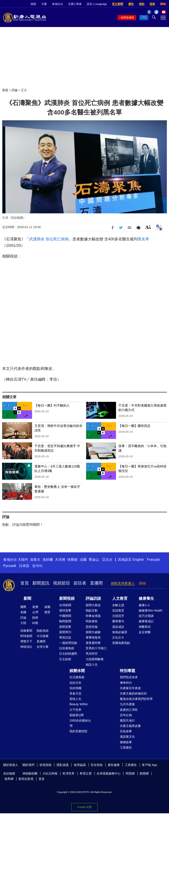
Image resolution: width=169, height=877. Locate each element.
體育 (47, 612)
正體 (71, 4)
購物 (163, 4)
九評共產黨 (127, 704)
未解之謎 (118, 605)
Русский (9, 566)
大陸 (23, 623)
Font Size (148, 227)
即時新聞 (26, 636)
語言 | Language (97, 4)
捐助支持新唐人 (123, 583)
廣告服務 (114, 765)
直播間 (96, 583)
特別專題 (127, 671)
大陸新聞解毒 (95, 659)
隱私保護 (63, 765)
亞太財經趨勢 (68, 653)
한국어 (37, 566)
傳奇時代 (126, 682)
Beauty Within (78, 704)
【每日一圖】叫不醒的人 (52, 405)
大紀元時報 (50, 773)
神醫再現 (145, 626)
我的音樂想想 (78, 731)
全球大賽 (42, 646)
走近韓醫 (145, 632)
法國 (83, 559)
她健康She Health (150, 610)
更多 (42, 779)
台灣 (35, 612)
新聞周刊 (65, 632)
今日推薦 (42, 636)
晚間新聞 (65, 621)
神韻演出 (26, 646)
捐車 (152, 4)
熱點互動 (92, 610)
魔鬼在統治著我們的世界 (136, 699)
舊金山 (94, 559)
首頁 (5, 90)
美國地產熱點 (121, 643)
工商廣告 (126, 747)
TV (144, 17)
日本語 (24, 566)
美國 (23, 612)
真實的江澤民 (129, 709)
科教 (35, 623)
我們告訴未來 (129, 677)
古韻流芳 (118, 616)
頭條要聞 (26, 630)
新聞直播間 (127, 17)
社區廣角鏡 (66, 648)
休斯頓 (72, 559)
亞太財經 (65, 659)
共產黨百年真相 (130, 688)
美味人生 (75, 699)
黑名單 (143, 239)
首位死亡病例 (57, 239)
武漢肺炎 (36, 239)
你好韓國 (75, 688)
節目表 (79, 583)
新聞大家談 (93, 605)
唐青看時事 (93, 643)
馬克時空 (92, 653)
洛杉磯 (48, 559)
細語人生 (92, 664)
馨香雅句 (118, 621)
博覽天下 (26, 641)
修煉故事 (126, 742)
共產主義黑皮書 (130, 726)
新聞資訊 (40, 583)
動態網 (144, 773)
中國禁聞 (65, 616)
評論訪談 (93, 598)
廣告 (131, 4)
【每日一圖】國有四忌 (134, 426)
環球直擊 (65, 610)
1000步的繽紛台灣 (80, 723)
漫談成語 (118, 626)
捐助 (141, 4)
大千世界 (75, 709)
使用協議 (80, 765)
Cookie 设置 (84, 807)
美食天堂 (75, 693)
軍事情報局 (93, 637)
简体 (79, 4)
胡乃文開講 (146, 616)
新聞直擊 (65, 626)
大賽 (44, 4)
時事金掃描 (93, 616)
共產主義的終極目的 (133, 693)
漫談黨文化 (127, 736)
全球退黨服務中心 (109, 773)
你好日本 (75, 682)
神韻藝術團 (29, 773)
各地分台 (57, 4)
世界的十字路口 (96, 648)
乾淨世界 (69, 773)
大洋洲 (60, 559)
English (138, 559)
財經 (35, 617)
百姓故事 (126, 731)
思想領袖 (92, 626)
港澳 (35, 607)
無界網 (8, 779)
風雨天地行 (127, 720)
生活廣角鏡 (76, 677)
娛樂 (47, 607)
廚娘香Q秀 (76, 715)
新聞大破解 (93, 632)
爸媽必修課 (119, 632)
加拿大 (35, 559)
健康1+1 (144, 605)
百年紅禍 (126, 715)
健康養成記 (146, 621)
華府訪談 (65, 637)
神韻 (33, 4)
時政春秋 (92, 621)
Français (153, 559)
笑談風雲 (118, 610)
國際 (23, 607)
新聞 (27, 598)
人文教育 (120, 598)
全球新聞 (65, 605)
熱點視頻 (42, 630)
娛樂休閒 (77, 671)
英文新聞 (117, 4)
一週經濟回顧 (68, 643)
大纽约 (23, 559)
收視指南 (45, 765)
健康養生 (146, 598)
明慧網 (130, 773)
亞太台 (107, 559)
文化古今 (118, 637)
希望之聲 (86, 773)
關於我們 (28, 765)
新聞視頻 (67, 598)
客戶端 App (149, 765)
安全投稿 (97, 765)
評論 (15, 90)
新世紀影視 (26, 779)
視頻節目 (61, 583)
